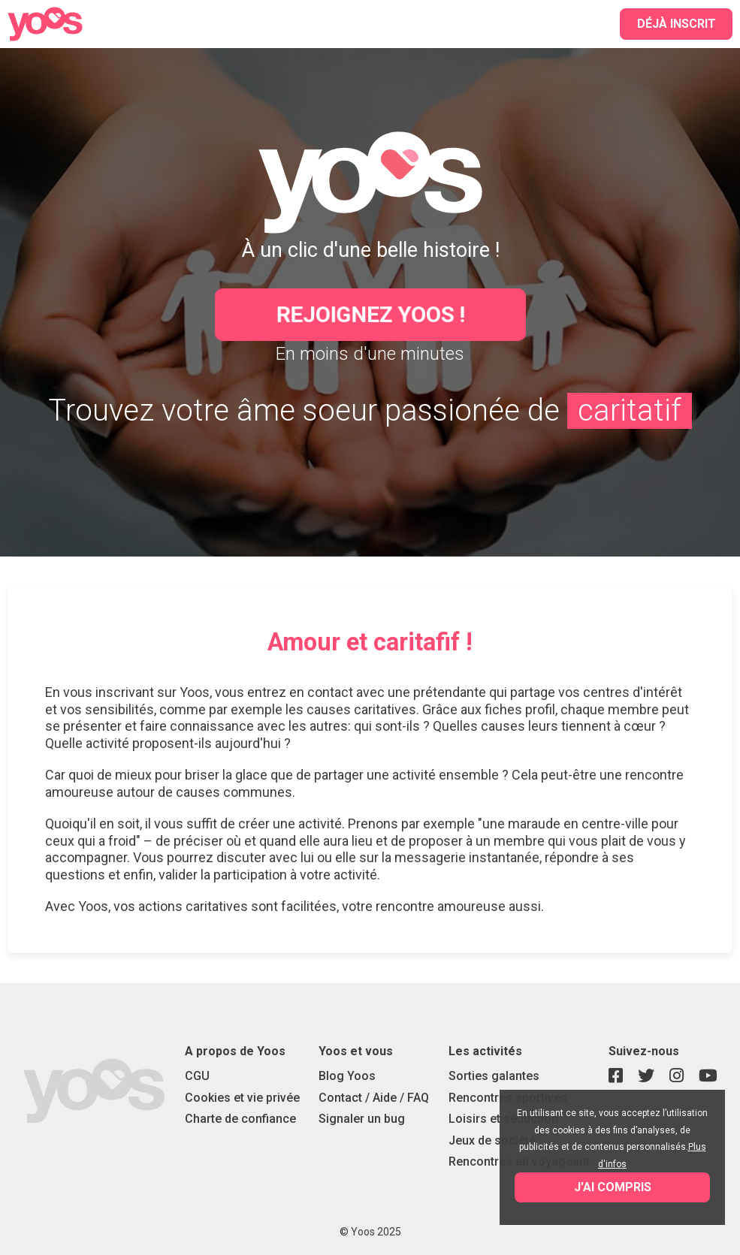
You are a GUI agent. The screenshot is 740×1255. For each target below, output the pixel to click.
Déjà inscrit (676, 24)
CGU (197, 1076)
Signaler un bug (362, 1119)
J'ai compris (612, 1187)
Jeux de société (492, 1140)
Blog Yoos (347, 1076)
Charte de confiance (240, 1119)
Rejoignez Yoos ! (369, 314)
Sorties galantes (494, 1076)
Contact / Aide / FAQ (374, 1098)
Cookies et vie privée (242, 1098)
